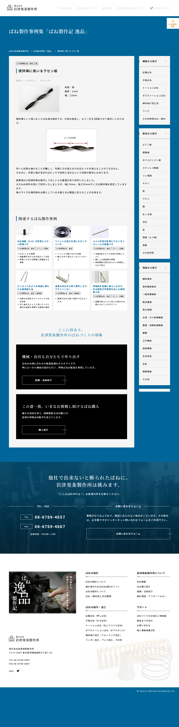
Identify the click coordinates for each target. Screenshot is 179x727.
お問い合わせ (162, 8)
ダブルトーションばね (154, 95)
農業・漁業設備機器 (153, 325)
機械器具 (147, 278)
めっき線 (147, 214)
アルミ (146, 198)
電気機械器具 (149, 286)
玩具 (145, 363)
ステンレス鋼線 (151, 167)
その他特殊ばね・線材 (154, 118)
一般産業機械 (149, 294)
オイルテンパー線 (152, 160)
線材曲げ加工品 (151, 103)
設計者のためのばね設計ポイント (103, 618)
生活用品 (147, 356)
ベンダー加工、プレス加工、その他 (104, 672)
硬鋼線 (146, 152)
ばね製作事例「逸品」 (43, 51)
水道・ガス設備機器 (153, 317)
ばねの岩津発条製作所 (19, 51)
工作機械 (147, 340)
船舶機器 (147, 348)
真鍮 (145, 245)
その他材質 (148, 252)
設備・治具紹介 (145, 623)
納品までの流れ (145, 653)
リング (146, 110)
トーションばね (151, 87)
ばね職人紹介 (144, 618)
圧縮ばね (147, 72)
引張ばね (147, 80)
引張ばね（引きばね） (97, 653)
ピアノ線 (147, 144)
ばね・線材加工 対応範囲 (98, 628)
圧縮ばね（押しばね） (97, 648)
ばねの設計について (96, 614)
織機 (145, 332)
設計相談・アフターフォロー (151, 628)
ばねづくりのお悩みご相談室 (152, 648)
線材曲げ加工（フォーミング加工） (104, 667)
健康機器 (147, 371)
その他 (146, 379)
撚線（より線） (151, 237)
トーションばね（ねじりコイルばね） (105, 657)
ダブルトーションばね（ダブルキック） (106, 662)
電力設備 (147, 309)
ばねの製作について (96, 623)
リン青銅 (147, 175)
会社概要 (141, 614)
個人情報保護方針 (146, 662)
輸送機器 (147, 301)
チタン (146, 183)
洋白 (145, 221)
